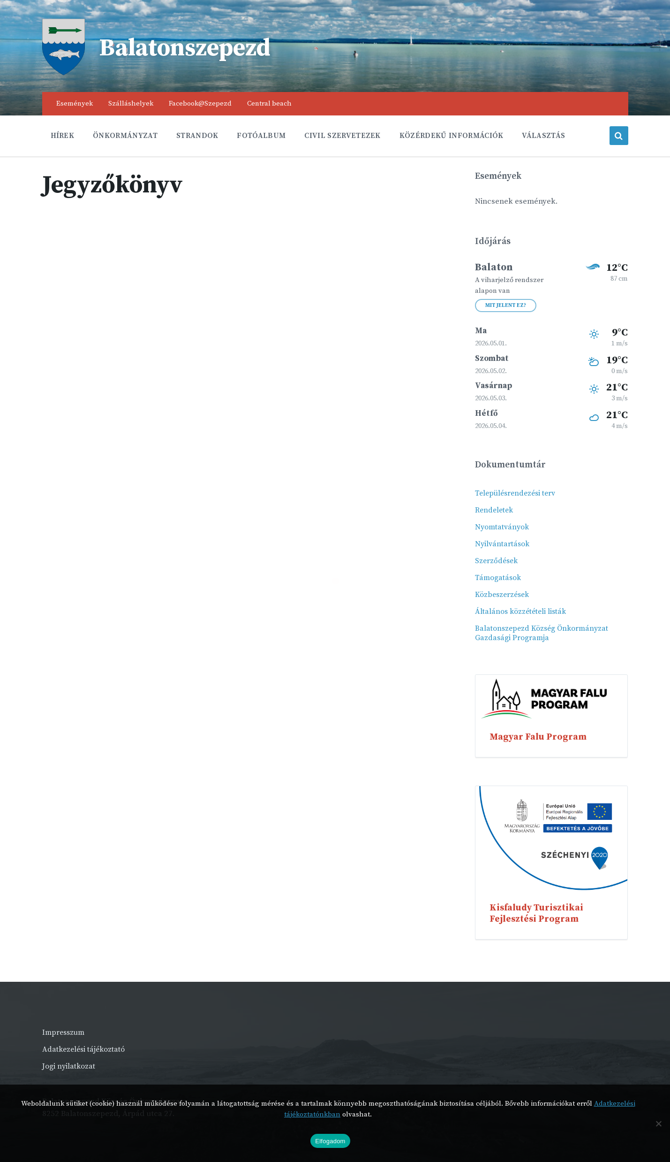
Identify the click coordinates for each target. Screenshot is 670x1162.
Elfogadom (330, 1141)
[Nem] (658, 1123)
